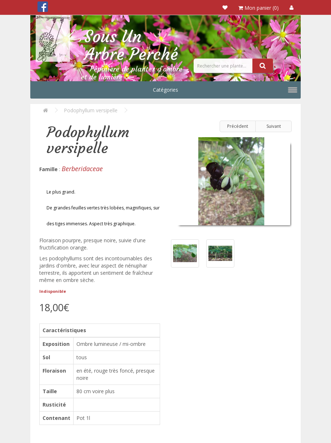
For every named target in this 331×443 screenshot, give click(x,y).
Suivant (273, 126)
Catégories (165, 89)
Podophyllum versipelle (91, 110)
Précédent (237, 126)
